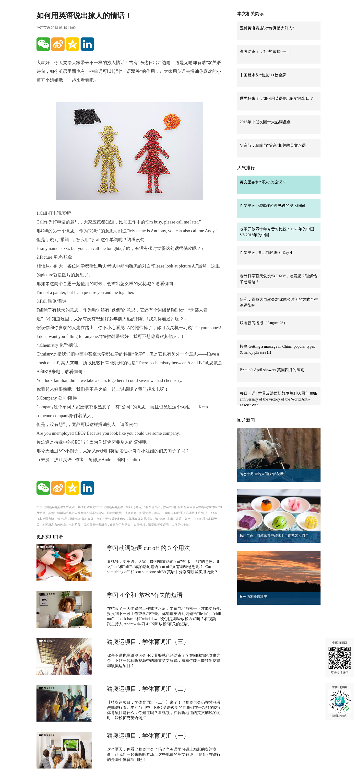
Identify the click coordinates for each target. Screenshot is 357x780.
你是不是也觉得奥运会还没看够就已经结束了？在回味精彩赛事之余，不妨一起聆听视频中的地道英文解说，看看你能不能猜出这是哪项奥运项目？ (164, 660)
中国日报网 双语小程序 (339, 701)
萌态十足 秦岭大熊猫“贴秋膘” (262, 474)
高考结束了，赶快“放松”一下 (265, 51)
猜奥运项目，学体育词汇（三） (148, 642)
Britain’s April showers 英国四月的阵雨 (272, 370)
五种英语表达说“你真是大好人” (267, 28)
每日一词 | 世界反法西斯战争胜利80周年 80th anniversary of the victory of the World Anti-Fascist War (278, 399)
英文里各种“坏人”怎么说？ (263, 182)
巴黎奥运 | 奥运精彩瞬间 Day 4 (266, 252)
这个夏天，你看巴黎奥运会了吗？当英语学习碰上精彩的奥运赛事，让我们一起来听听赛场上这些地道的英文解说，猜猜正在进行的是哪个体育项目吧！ (164, 754)
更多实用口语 (49, 536)
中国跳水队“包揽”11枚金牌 (263, 75)
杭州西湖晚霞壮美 (253, 597)
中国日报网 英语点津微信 (339, 657)
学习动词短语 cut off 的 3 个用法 (148, 548)
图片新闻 (246, 420)
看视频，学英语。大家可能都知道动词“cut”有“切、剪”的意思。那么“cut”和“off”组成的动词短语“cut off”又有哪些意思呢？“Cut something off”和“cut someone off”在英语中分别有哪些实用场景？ (164, 566)
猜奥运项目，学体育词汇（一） (148, 736)
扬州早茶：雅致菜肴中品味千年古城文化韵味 (274, 535)
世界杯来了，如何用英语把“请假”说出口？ (277, 98)
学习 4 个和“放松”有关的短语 (145, 595)
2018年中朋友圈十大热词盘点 (265, 122)
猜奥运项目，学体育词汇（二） (148, 689)
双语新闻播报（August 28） (263, 323)
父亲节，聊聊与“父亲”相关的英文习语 (273, 145)
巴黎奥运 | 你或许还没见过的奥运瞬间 (272, 205)
